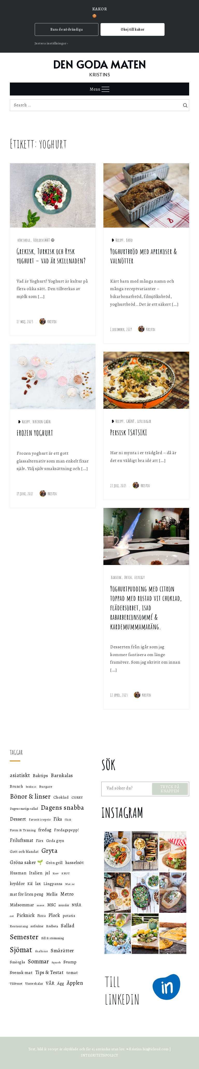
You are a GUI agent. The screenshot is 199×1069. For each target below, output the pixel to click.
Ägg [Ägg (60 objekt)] (60, 983)
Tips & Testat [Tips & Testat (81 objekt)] (49, 972)
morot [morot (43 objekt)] (41, 905)
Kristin (48, 321)
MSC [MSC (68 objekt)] (51, 905)
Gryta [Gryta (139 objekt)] (49, 850)
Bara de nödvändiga (66, 29)
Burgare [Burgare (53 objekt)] (46, 786)
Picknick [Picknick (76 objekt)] (25, 915)
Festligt (139, 577)
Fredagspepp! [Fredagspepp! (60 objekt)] (66, 830)
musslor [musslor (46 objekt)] (64, 905)
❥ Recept (117, 240)
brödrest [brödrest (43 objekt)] (31, 787)
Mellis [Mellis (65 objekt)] (52, 894)
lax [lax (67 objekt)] (38, 884)
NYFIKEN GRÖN (42, 421)
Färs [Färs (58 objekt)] (39, 840)
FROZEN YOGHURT (35, 433)
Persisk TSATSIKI (128, 432)
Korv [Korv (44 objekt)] (56, 873)
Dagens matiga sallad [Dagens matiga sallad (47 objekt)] (24, 809)
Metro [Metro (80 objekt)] (67, 894)
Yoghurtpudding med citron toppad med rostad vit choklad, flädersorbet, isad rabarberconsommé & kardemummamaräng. (146, 607)
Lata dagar (144, 421)
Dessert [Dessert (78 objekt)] (18, 819)
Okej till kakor (132, 29)
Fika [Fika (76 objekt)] (57, 819)
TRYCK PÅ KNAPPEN (170, 789)
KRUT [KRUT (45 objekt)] (65, 873)
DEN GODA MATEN (99, 64)
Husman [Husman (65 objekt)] (18, 873)
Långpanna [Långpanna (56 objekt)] (53, 883)
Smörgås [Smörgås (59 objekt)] (17, 962)
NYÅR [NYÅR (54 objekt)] (76, 905)
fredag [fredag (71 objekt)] (45, 830)
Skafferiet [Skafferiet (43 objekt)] (41, 951)
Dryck (128, 577)
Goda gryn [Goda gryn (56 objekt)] (55, 840)
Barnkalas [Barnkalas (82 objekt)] (62, 775)
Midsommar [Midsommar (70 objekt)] (22, 905)
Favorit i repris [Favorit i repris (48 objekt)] (40, 819)
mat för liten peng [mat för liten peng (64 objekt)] (26, 894)
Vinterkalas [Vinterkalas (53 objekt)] (34, 983)
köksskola (24, 240)
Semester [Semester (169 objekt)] (24, 937)
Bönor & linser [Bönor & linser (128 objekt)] (30, 796)
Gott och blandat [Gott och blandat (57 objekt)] (24, 851)
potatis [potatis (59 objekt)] (69, 915)
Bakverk (116, 577)
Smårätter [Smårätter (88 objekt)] (62, 950)
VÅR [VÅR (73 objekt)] (50, 983)
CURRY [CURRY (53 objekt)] (77, 797)
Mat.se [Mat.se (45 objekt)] (70, 884)
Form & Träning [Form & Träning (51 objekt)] (22, 830)
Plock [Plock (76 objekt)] (54, 915)
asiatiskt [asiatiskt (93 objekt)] (20, 775)
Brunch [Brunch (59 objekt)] (16, 786)
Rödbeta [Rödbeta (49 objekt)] (52, 926)
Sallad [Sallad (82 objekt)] (67, 925)
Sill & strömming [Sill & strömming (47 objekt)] (52, 938)
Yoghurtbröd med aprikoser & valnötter (143, 256)
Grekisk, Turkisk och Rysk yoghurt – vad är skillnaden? (51, 256)
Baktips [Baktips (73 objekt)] (40, 775)
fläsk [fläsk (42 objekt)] (68, 820)
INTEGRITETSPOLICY (99, 1055)
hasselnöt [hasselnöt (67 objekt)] (74, 863)
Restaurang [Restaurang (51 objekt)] (19, 926)
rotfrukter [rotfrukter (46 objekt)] (37, 926)
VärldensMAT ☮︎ (44, 240)
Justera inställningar (51, 43)
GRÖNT (130, 421)
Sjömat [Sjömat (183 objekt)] (21, 949)
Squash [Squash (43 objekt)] (56, 962)
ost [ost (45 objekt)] (12, 916)
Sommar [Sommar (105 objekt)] (38, 961)
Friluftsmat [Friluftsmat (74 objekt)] (21, 840)
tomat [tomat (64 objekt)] (72, 973)
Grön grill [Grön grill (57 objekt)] (54, 862)
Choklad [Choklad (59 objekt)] (61, 797)
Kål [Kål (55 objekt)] (30, 883)
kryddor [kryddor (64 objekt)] (17, 884)
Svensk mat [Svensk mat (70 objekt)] (21, 973)
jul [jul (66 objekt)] (47, 873)
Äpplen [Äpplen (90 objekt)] (75, 982)
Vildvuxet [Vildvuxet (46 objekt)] (16, 984)
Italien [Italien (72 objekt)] (36, 873)
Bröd (129, 240)
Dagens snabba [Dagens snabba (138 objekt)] (62, 807)
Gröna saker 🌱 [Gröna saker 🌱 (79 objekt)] (26, 862)
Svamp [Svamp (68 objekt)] (70, 962)
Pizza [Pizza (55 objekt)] (41, 915)
